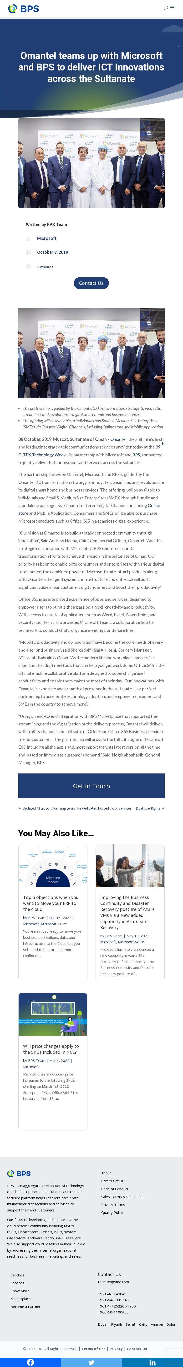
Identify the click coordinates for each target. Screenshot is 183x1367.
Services (17, 1283)
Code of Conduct (114, 1188)
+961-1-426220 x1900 (117, 1306)
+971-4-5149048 (112, 1293)
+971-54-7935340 (113, 1299)
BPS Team (36, 917)
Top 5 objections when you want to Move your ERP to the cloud (51, 903)
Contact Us (91, 283)
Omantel (118, 439)
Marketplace (20, 1298)
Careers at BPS (113, 1180)
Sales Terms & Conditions (122, 1196)
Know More (20, 1290)
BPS (136, 454)
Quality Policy (112, 1212)
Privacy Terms (113, 1204)
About (106, 1173)
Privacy (117, 1348)
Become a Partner (25, 1306)
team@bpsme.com (113, 1281)
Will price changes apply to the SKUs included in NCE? (51, 1049)
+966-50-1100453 (113, 1312)
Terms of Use (93, 1348)
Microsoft (31, 923)
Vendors (17, 1275)
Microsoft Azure (54, 923)
